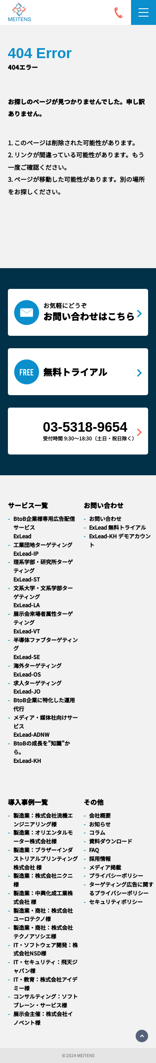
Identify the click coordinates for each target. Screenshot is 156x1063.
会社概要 (100, 815)
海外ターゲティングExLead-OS (37, 670)
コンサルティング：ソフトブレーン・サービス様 (45, 1000)
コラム (97, 832)
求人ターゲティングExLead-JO (37, 687)
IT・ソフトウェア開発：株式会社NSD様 (45, 949)
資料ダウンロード (110, 841)
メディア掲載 (105, 867)
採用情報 (100, 859)
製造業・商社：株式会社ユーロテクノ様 (43, 915)
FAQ (94, 850)
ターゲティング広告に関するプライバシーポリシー (121, 888)
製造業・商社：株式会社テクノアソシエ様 (43, 932)
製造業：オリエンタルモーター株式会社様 (43, 836)
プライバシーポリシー (116, 876)
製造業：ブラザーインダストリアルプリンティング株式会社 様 (45, 858)
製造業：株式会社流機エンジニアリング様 (43, 819)
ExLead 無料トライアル (117, 527)
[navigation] (19, 13)
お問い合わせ (105, 519)
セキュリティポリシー (116, 902)
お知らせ (100, 824)
